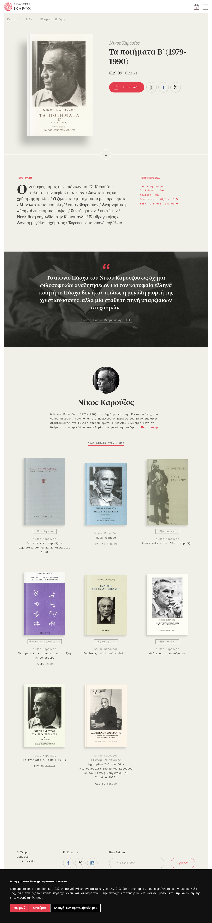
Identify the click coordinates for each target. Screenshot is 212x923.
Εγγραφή (183, 863)
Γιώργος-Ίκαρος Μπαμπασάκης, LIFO (106, 320)
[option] (106, 293)
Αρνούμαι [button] (39, 908)
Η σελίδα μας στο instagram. (92, 863)
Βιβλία (30, 19)
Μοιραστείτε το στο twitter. (175, 87)
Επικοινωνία (26, 861)
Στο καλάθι (131, 87)
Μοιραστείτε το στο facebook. (163, 87)
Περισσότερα (150, 427)
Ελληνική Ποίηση (52, 19)
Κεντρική (13, 19)
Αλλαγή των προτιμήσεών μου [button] (75, 908)
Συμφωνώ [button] (19, 908)
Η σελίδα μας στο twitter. (80, 863)
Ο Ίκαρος (23, 852)
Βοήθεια (23, 857)
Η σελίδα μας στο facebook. (68, 863)
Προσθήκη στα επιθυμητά (151, 87)
